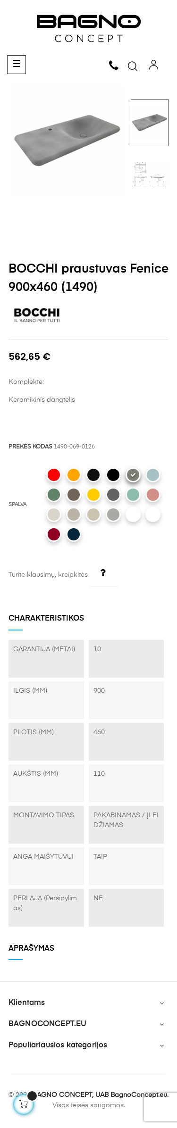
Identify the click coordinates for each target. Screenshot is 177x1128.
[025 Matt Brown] (73, 494)
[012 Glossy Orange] (73, 474)
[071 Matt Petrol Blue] (73, 534)
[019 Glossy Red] (53, 474)
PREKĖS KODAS (30, 447)
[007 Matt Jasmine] (93, 514)
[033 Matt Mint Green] (133, 494)
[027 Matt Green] (53, 494)
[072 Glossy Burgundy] (53, 534)
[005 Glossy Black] (93, 474)
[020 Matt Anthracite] (113, 494)
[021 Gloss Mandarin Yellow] (93, 494)
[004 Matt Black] (113, 474)
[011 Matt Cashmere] (73, 514)
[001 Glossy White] (152, 514)
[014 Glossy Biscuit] (53, 514)
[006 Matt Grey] (113, 514)
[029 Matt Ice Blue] (152, 474)
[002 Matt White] (133, 514)
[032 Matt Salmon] (152, 494)
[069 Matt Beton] (133, 474)
